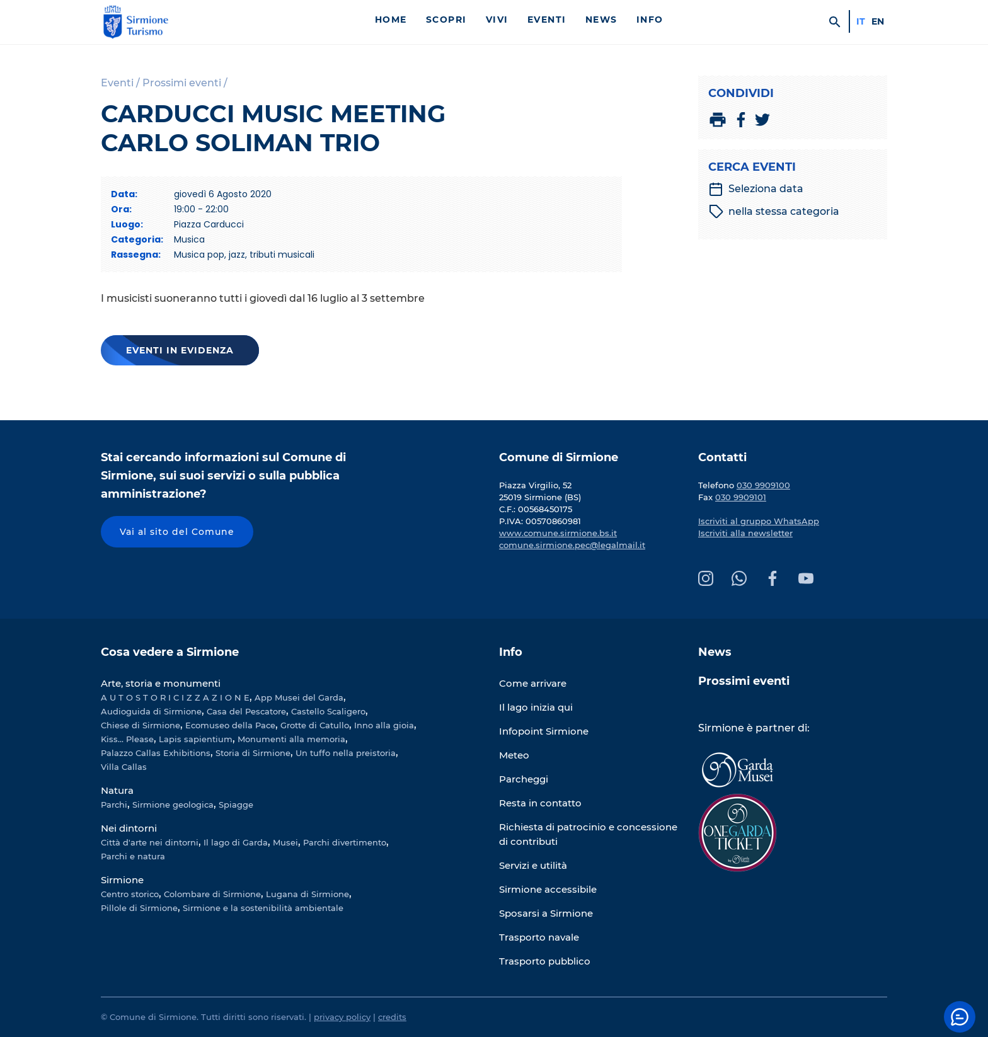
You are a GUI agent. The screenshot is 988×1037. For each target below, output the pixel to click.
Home (391, 19)
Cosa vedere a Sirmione (170, 652)
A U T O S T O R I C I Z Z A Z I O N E (175, 697)
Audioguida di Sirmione (151, 711)
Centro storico (130, 894)
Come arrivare (532, 683)
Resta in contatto (540, 803)
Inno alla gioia (384, 725)
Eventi (546, 19)
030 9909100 (763, 485)
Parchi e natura (133, 856)
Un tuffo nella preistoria (346, 753)
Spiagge (236, 804)
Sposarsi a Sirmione (546, 913)
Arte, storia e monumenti (161, 683)
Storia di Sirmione (252, 753)
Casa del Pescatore (246, 711)
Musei (285, 842)
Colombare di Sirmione (212, 894)
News (601, 19)
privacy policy (342, 1017)
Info (649, 19)
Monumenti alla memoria (291, 739)
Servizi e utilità (533, 865)
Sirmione (122, 880)
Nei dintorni (129, 828)
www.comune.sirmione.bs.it (558, 533)
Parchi (114, 804)
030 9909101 (740, 497)
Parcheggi (523, 779)
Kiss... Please (127, 739)
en (877, 21)
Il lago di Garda (236, 842)
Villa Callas (124, 767)
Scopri (446, 19)
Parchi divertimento (344, 842)
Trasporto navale (539, 937)
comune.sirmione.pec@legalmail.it (572, 545)
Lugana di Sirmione (307, 894)
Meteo (514, 755)
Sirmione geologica (173, 804)
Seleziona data (755, 189)
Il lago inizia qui (536, 707)
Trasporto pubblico (544, 961)
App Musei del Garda (299, 697)
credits (392, 1017)
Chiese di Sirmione (140, 725)
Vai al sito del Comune (177, 531)
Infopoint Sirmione (544, 731)
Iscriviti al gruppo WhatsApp (758, 521)
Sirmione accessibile (548, 889)
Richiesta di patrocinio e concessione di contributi (588, 834)
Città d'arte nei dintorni (149, 842)
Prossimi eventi (744, 681)
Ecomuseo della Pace (230, 725)
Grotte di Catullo (314, 725)
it (860, 21)
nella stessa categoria (774, 212)
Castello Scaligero (328, 711)
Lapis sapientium (196, 739)
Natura (117, 790)
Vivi (497, 19)
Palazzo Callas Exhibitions (155, 753)
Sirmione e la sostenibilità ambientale (263, 908)
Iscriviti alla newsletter (745, 533)
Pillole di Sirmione (139, 908)
